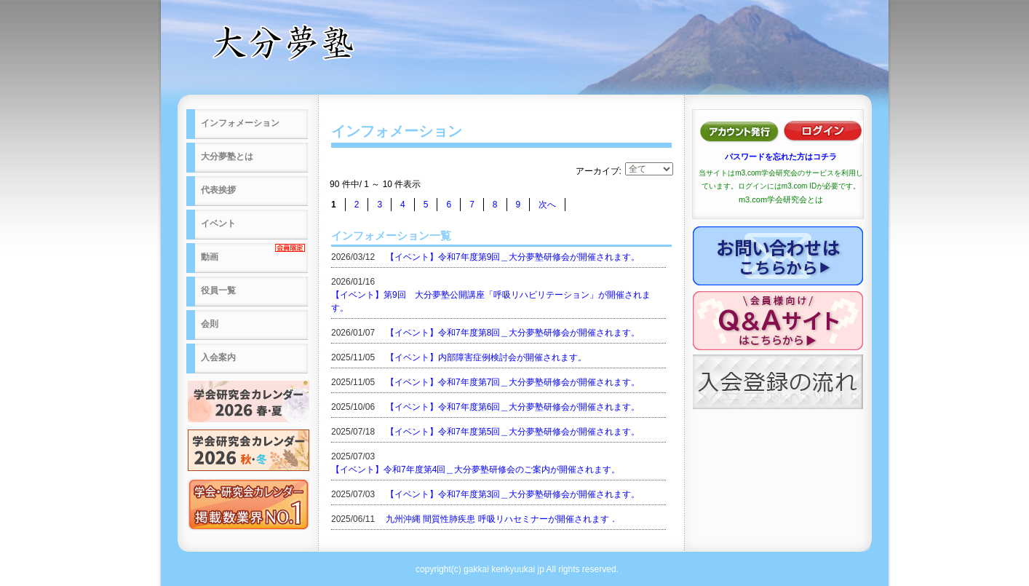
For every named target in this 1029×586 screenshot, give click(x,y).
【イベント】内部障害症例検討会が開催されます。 (486, 357)
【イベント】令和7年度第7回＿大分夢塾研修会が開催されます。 (513, 382)
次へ (547, 204)
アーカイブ (597, 171)
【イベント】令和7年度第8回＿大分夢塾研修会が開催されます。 (513, 333)
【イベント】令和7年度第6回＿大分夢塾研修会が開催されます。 (513, 407)
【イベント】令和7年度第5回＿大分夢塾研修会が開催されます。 (513, 432)
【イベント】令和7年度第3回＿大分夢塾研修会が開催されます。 (513, 494)
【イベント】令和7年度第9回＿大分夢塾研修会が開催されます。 (513, 257)
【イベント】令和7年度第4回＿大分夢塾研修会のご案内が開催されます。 (475, 469)
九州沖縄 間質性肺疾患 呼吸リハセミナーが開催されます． (502, 519)
